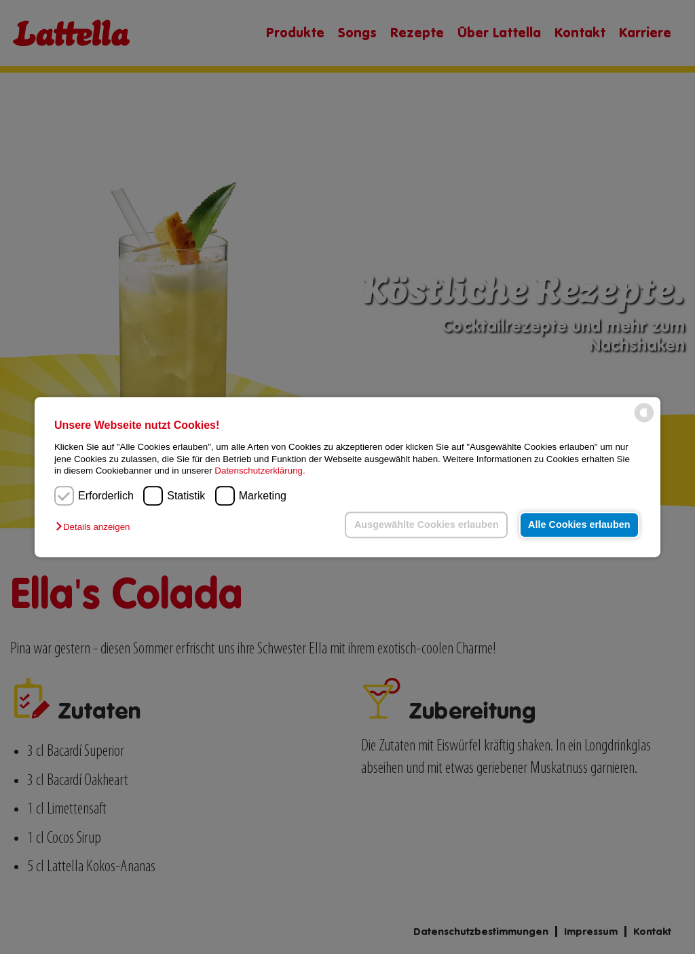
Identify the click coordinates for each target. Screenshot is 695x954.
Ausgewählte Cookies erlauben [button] (426, 524)
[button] (96, 527)
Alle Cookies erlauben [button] (579, 524)
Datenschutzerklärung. (259, 470)
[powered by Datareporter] (644, 421)
